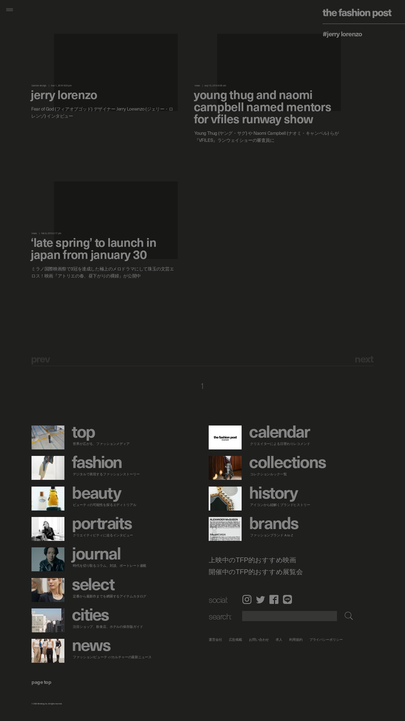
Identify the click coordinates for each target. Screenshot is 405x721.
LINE (287, 599)
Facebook (273, 599)
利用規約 (296, 639)
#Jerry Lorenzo (342, 33)
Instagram (246, 599)
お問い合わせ (259, 639)
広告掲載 (235, 639)
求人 (279, 639)
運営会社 (215, 639)
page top (41, 682)
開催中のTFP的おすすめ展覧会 (256, 572)
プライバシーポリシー (326, 639)
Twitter (260, 599)
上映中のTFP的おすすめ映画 (252, 560)
